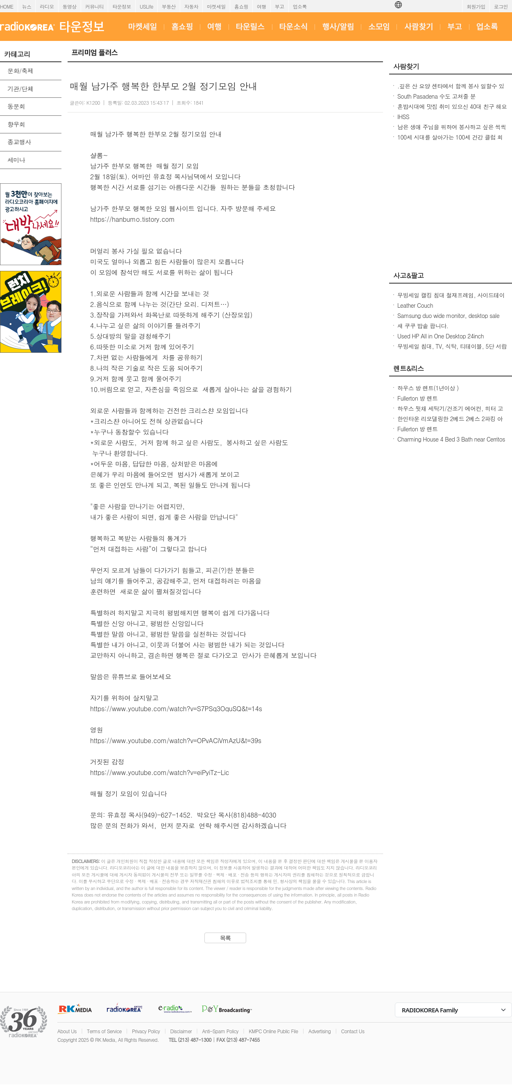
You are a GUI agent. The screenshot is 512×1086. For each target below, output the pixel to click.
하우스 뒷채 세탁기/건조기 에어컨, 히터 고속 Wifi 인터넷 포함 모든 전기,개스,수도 (450, 412)
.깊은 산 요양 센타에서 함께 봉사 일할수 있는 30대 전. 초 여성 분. (450, 90)
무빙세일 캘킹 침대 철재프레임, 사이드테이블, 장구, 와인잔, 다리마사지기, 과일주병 (451, 299)
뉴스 (27, 6)
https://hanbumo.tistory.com (132, 219)
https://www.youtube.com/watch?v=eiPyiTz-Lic (159, 772)
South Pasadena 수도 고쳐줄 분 (436, 96)
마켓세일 (216, 6)
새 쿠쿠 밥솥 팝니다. (422, 326)
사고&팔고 (408, 275)
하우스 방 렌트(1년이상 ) (428, 388)
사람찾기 (406, 66)
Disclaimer (181, 1030)
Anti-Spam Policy (220, 1030)
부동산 (169, 6)
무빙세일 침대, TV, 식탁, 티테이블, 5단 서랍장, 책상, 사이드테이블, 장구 (452, 350)
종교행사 (19, 141)
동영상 (70, 6)
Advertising (319, 1030)
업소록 (300, 6)
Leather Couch (415, 305)
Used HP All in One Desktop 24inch (440, 336)
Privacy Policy (146, 1030)
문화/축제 (20, 70)
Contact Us (353, 1030)
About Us (67, 1030)
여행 (261, 6)
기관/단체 (20, 88)
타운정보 (121, 6)
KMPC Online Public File (273, 1030)
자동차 (191, 6)
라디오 (47, 6)
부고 (279, 6)
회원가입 (476, 6)
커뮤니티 (94, 6)
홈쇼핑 (241, 6)
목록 (225, 938)
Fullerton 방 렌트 (417, 398)
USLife (146, 6)
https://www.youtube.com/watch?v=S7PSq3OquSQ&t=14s (176, 708)
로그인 (501, 6)
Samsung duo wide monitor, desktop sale (448, 315)
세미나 (16, 159)
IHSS (403, 117)
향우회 (16, 124)
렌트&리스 (408, 368)
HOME (7, 6)
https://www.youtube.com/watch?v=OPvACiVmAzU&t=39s (175, 740)
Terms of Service (104, 1030)
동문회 (16, 106)
